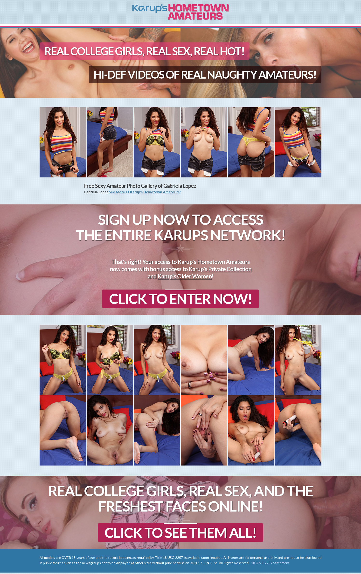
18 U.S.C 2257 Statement (270, 564)
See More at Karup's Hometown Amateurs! (145, 192)
